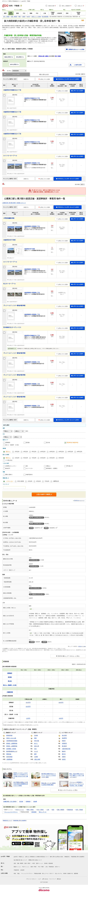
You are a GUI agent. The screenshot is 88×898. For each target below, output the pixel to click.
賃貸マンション (39, 863)
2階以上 (48, 466)
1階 (27, 466)
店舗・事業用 (60, 809)
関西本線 (8, 754)
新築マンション (17, 866)
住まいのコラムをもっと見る (68, 790)
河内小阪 (36, 740)
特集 (15, 873)
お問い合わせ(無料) (77, 90)
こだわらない (9, 481)
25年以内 (70, 451)
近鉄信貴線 (9, 756)
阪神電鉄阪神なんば (11, 751)
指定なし (8, 451)
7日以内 (47, 481)
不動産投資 (70, 809)
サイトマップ (52, 879)
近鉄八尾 (36, 746)
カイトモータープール (10, 155)
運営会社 (59, 879)
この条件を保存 (78, 64)
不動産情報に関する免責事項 (19, 820)
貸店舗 (27, 442)
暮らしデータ (42, 812)
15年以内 (52, 451)
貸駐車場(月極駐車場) (72, 442)
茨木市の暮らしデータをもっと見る (68, 656)
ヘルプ (39, 879)
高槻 (35, 738)
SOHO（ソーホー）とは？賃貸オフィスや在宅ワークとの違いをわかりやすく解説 (20, 775)
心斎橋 (36, 756)
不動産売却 (16, 870)
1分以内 (17, 458)
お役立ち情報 (4, 873)
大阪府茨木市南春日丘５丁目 (12, 112)
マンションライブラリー (11, 812)
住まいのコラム (58, 873)
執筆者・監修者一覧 (68, 873)
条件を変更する (14, 64)
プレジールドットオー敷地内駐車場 (14, 305)
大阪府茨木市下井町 (9, 240)
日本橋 (36, 735)
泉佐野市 (64, 738)
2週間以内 (56, 481)
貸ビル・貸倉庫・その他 (12, 445)
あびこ (36, 743)
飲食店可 (7, 468)
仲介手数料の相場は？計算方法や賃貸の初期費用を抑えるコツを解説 (20, 784)
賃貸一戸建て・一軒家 (29, 863)
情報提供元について (7, 820)
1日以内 (30, 481)
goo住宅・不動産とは (19, 856)
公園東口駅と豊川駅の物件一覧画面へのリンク (14, 202)
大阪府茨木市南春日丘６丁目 (12, 90)
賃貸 (53, 809)
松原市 (64, 759)
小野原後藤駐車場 (8, 218)
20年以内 (61, 451)
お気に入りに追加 (44, 79)
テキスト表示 (16, 74)
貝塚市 (64, 756)
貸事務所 (7, 442)
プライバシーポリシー (31, 879)
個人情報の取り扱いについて (20, 860)
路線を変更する (8, 57)
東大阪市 (64, 746)
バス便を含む (9, 460)
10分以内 (42, 458)
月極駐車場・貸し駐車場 (9, 801)
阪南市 (64, 751)
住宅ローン (57, 866)
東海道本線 (9, 735)
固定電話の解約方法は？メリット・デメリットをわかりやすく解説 (48, 775)
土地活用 (22, 870)
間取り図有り (9, 474)
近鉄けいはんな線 (11, 738)
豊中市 (64, 754)
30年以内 (79, 451)
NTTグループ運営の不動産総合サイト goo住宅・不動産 (16, 1)
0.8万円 (61, 718)
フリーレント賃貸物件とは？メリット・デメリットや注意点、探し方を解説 (76, 784)
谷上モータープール (9, 283)
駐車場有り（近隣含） (52, 468)
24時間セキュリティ (10, 466)
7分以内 (34, 458)
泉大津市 (64, 735)
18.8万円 (61, 702)
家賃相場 (34, 812)
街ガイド (52, 873)
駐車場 (45, 863)
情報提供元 (67, 856)
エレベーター (29, 468)
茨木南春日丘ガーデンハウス (12, 327)
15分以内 (52, 458)
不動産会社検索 (37, 873)
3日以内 (38, 481)
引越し (18, 873)
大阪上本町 (37, 759)
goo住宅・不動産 (5, 856)
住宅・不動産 (79, 809)
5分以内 (25, 458)
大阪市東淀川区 (66, 748)
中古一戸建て (40, 809)
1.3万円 (28, 718)
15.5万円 (28, 706)
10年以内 (42, 451)
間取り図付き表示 (44, 74)
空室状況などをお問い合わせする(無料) (67, 79)
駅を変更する (20, 57)
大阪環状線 (9, 759)
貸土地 (48, 442)
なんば (36, 751)
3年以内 (25, 451)
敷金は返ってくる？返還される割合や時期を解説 (48, 783)
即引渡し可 (70, 466)
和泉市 (64, 740)
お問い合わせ (45, 879)
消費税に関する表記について (35, 860)
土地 (48, 809)
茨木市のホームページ (79, 500)
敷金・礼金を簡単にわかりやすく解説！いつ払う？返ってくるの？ (76, 775)
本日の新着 (20, 481)
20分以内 (61, 458)
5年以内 (34, 451)
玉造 (35, 748)
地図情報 (76, 873)
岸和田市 (64, 743)
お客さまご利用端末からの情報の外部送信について (37, 856)
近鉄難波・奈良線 (11, 748)
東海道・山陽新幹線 (11, 743)
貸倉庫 (35, 801)
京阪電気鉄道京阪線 (11, 740)
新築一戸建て (30, 809)
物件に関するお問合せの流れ (56, 856)
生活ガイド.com (82, 646)
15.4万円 (28, 702)
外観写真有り (29, 474)
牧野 (35, 754)
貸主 (27, 431)
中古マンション (20, 809)
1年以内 (17, 451)
